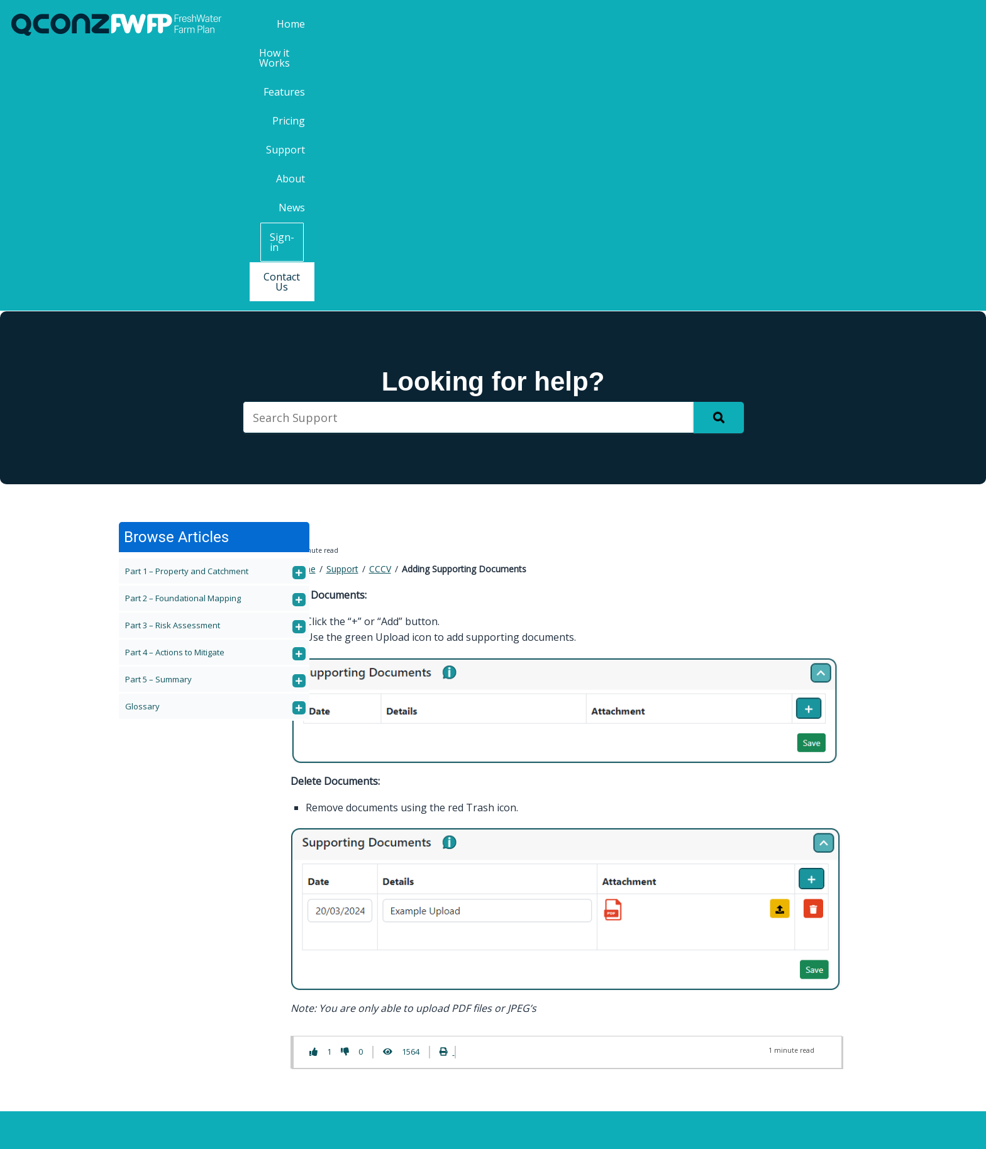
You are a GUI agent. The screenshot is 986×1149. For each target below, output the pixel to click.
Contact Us (940, 24)
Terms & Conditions (560, 1129)
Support (711, 24)
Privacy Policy (649, 1129)
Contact (285, 962)
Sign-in (870, 24)
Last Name (740, 970)
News (810, 24)
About (764, 24)
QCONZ (484, 1129)
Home (464, 24)
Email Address (750, 1021)
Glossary (142, 444)
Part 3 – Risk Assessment (172, 363)
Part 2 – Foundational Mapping (183, 336)
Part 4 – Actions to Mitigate (174, 390)
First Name (740, 921)
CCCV (380, 307)
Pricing (656, 24)
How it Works (529, 24)
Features (600, 24)
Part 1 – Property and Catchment (186, 309)
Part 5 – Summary (158, 417)
